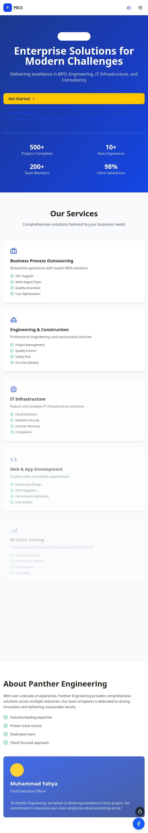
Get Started (22, 98)
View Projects (21, 113)
